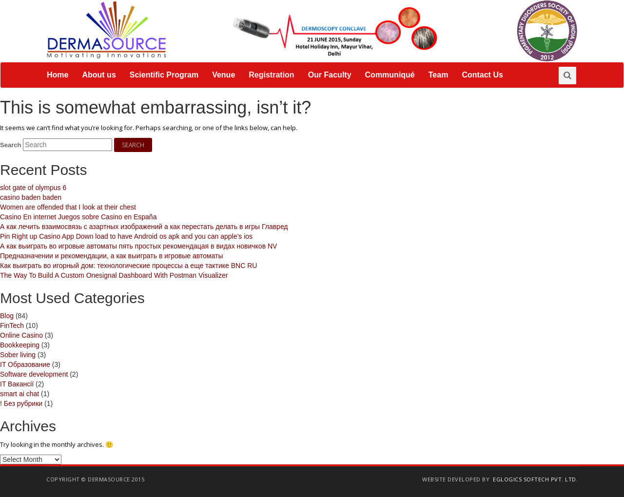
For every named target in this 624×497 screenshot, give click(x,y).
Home (57, 75)
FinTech (12, 325)
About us (99, 75)
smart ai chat (19, 394)
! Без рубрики (21, 403)
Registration (271, 75)
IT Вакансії (17, 384)
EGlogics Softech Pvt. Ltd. (535, 479)
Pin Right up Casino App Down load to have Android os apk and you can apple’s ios (126, 236)
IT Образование (25, 364)
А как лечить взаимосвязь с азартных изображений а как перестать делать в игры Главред (144, 226)
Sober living (18, 355)
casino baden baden (30, 197)
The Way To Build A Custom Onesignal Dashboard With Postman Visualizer (114, 275)
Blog (7, 316)
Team (438, 75)
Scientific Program (164, 75)
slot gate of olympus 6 (33, 187)
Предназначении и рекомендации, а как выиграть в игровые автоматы (111, 256)
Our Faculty (329, 75)
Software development (34, 374)
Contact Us (482, 75)
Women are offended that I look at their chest (68, 207)
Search (10, 145)
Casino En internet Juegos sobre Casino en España (78, 217)
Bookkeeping (19, 345)
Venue (223, 75)
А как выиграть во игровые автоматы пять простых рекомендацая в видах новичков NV (138, 246)
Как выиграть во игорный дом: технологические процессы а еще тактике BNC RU (128, 265)
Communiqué (390, 75)
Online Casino (21, 335)
